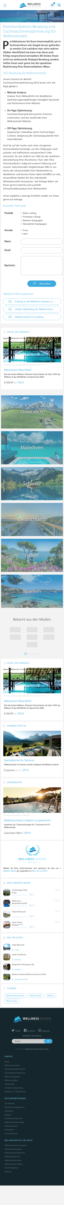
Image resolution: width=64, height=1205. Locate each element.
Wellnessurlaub (35, 996)
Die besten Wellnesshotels (15, 1069)
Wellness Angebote (12, 1077)
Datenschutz (20, 1091)
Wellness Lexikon (11, 1080)
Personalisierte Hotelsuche (15, 1073)
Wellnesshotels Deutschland (16, 1145)
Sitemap (8, 1171)
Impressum (9, 1091)
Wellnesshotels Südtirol (14, 1164)
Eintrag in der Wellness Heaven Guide (33, 301)
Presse (7, 1061)
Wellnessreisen (12, 1001)
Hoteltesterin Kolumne (13, 1118)
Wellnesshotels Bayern (13, 1149)
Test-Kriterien (10, 1103)
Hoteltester (9, 1111)
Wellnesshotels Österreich (15, 1153)
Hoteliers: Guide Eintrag (14, 1088)
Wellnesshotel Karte (12, 1065)
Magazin (8, 1115)
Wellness (50, 996)
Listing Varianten (11, 1133)
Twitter (16, 1031)
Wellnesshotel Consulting (26, 317)
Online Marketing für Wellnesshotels (32, 309)
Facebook (29, 1031)
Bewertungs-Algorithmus (14, 1107)
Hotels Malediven (11, 1168)
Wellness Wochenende (15, 996)
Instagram (44, 1031)
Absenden (42, 283)
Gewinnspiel (9, 1084)
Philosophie (9, 1130)
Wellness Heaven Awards (14, 1122)
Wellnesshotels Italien (13, 1160)
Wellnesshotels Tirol (12, 1156)
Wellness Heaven (11, 1126)
